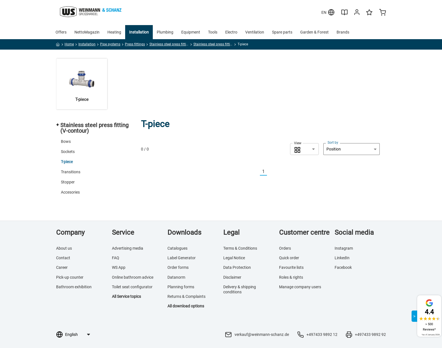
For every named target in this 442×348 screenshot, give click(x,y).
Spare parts (282, 32)
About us (64, 248)
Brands (343, 32)
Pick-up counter (69, 277)
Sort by (333, 143)
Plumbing (165, 32)
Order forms (178, 267)
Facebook (343, 267)
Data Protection (237, 267)
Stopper (68, 182)
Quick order (289, 258)
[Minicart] (382, 13)
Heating (114, 32)
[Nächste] (270, 172)
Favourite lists (291, 267)
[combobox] (304, 149)
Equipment (190, 32)
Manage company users (300, 287)
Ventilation (254, 32)
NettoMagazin (87, 32)
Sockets (68, 151)
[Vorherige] (256, 172)
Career (62, 267)
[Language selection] (77, 334)
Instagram (344, 248)
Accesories (70, 192)
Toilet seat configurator (132, 287)
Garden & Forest (314, 32)
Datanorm (176, 277)
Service (123, 232)
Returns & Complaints (186, 296)
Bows (66, 141)
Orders (285, 248)
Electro (231, 32)
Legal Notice (234, 258)
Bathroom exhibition (74, 287)
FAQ (115, 258)
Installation (139, 32)
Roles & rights (291, 277)
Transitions (70, 172)
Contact (63, 258)
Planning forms (180, 287)
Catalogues (177, 248)
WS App (118, 267)
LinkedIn (342, 258)
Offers (61, 32)
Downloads (184, 232)
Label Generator (181, 258)
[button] (304, 149)
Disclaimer (232, 277)
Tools (212, 32)
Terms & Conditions (240, 248)
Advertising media (127, 248)
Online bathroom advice (132, 277)
